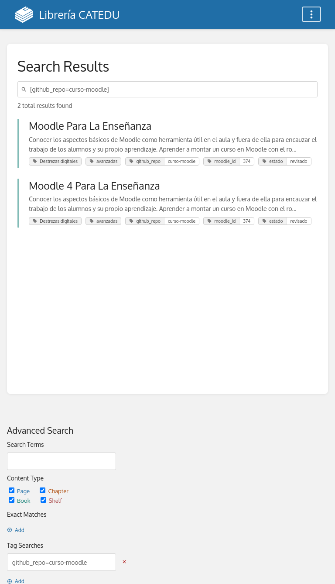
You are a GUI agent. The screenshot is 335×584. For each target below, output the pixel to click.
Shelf (51, 500)
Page (20, 490)
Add (15, 530)
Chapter (54, 490)
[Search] (25, 89)
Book (20, 500)
